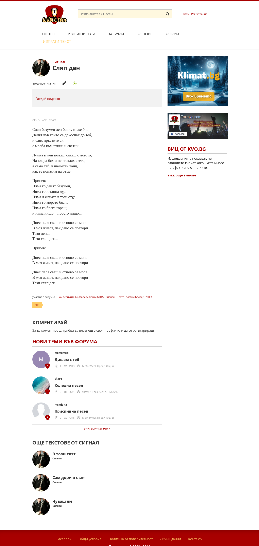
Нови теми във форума (64, 332)
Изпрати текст (205, 33)
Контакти (195, 529)
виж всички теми (97, 419)
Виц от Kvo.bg (187, 139)
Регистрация (199, 14)
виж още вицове (182, 165)
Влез (186, 14)
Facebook (64, 529)
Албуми (116, 34)
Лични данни (170, 529)
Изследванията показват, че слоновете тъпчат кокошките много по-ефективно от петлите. (196, 153)
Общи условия (90, 529)
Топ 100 (47, 34)
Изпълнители (81, 34)
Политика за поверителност (131, 529)
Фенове (145, 34)
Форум (172, 34)
